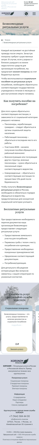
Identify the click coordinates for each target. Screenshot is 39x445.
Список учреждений (19, 405)
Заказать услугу (17, 349)
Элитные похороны (19, 388)
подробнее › (17, 325)
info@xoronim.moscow (19, 419)
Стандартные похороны (19, 383)
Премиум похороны (19, 386)
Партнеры (19, 402)
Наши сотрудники (20, 400)
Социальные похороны (19, 381)
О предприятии (19, 397)
